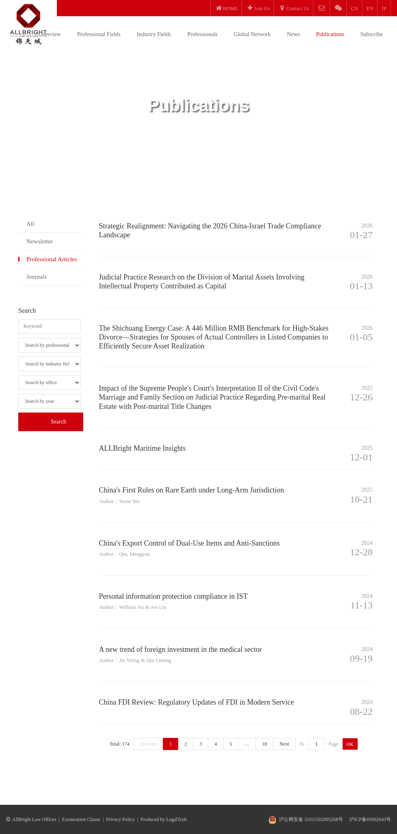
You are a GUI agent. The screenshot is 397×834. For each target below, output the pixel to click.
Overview (50, 34)
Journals (36, 276)
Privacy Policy (120, 819)
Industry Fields (154, 34)
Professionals (202, 34)
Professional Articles (51, 259)
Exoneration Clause (81, 819)
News (293, 34)
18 (264, 744)
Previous (148, 744)
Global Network (252, 34)
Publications (330, 34)
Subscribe (371, 34)
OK (350, 744)
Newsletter (39, 241)
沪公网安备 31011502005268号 (311, 819)
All (30, 224)
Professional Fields (99, 34)
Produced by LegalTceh (163, 819)
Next (284, 744)
